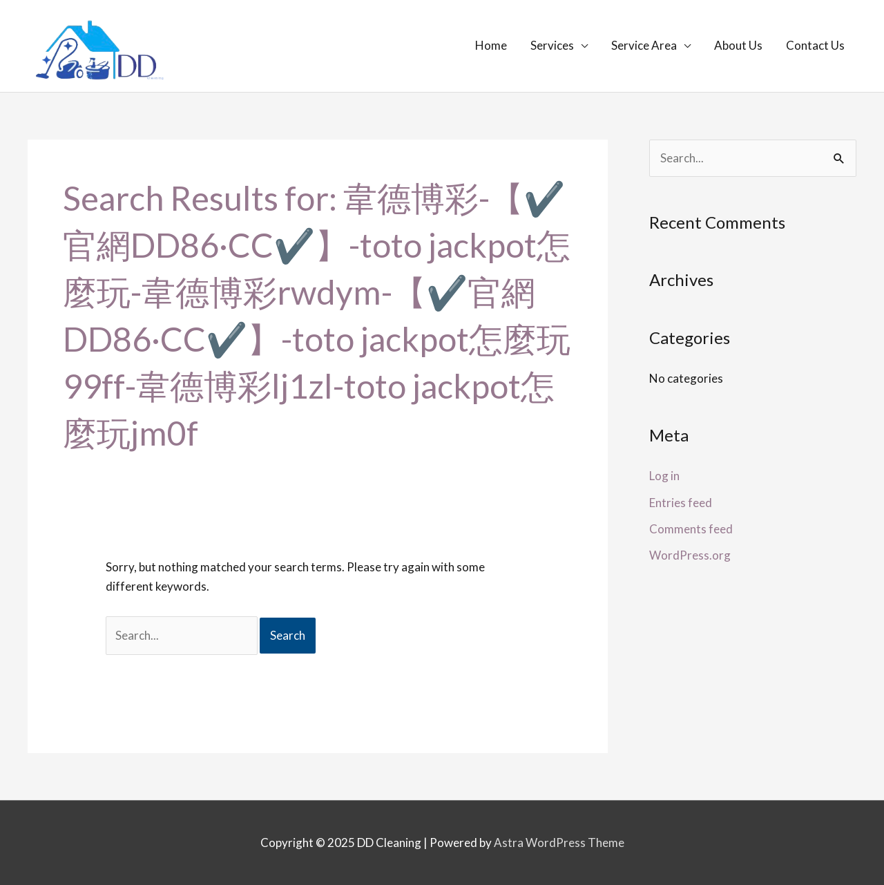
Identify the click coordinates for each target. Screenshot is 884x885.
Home (491, 45)
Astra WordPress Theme (559, 842)
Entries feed (680, 502)
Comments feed (691, 529)
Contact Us (815, 45)
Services (552, 45)
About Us (738, 45)
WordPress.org (690, 555)
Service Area (644, 45)
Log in (664, 475)
